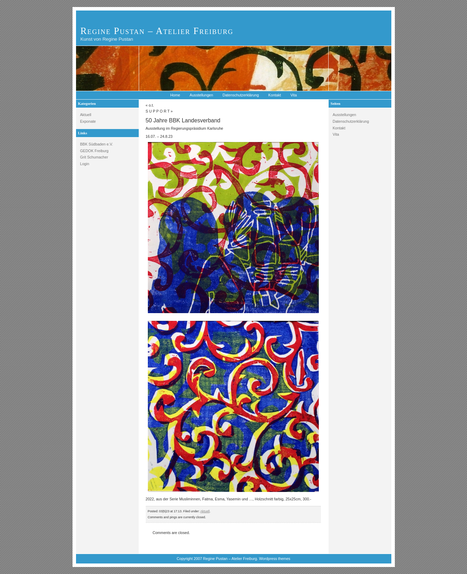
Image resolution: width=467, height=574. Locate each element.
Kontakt (274, 95)
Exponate (88, 121)
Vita (293, 95)
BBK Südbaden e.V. (96, 144)
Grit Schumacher (94, 157)
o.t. (151, 105)
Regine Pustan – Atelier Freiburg (157, 31)
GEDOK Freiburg (94, 151)
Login (84, 164)
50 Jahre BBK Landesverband (183, 120)
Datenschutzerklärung (240, 95)
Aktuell (85, 115)
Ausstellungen (201, 95)
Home (175, 95)
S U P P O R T (158, 111)
